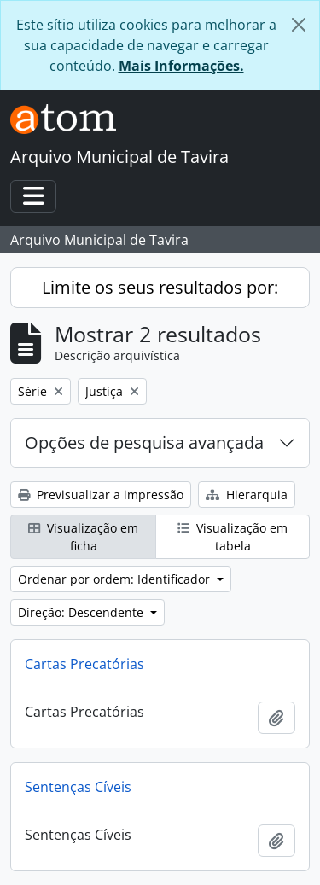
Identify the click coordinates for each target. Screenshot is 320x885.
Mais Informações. (181, 65)
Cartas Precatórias (84, 664)
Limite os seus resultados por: (160, 287)
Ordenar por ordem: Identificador (115, 579)
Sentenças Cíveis (78, 786)
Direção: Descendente (82, 612)
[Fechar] (298, 25)
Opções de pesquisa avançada (144, 442)
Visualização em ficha (83, 537)
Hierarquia (247, 494)
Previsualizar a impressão (100, 494)
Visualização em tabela (232, 537)
